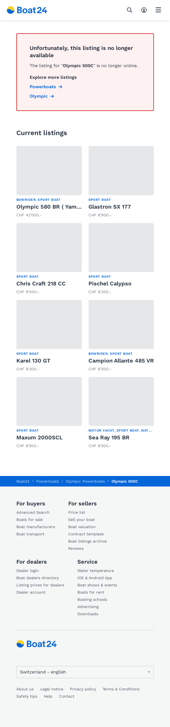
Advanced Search (33, 512)
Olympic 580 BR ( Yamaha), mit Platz (66, 206)
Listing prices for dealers (40, 585)
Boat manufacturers (35, 527)
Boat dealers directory (37, 578)
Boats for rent (90, 592)
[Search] (130, 10)
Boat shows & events (97, 585)
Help (48, 696)
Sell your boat (81, 519)
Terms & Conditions (121, 689)
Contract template (86, 534)
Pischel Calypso (109, 283)
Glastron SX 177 (109, 206)
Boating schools (92, 599)
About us (25, 689)
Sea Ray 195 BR (109, 437)
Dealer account (30, 592)
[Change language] (85, 672)
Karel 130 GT (33, 360)
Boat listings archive (87, 541)
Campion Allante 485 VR (121, 360)
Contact (66, 696)
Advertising (87, 606)
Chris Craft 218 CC (41, 283)
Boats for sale (29, 519)
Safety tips (26, 696)
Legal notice (51, 689)
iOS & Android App (94, 578)
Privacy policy (83, 689)
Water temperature (95, 570)
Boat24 (23, 481)
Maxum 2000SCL (39, 437)
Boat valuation (82, 527)
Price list (76, 512)
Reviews (75, 548)
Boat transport (30, 534)
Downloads (87, 614)
